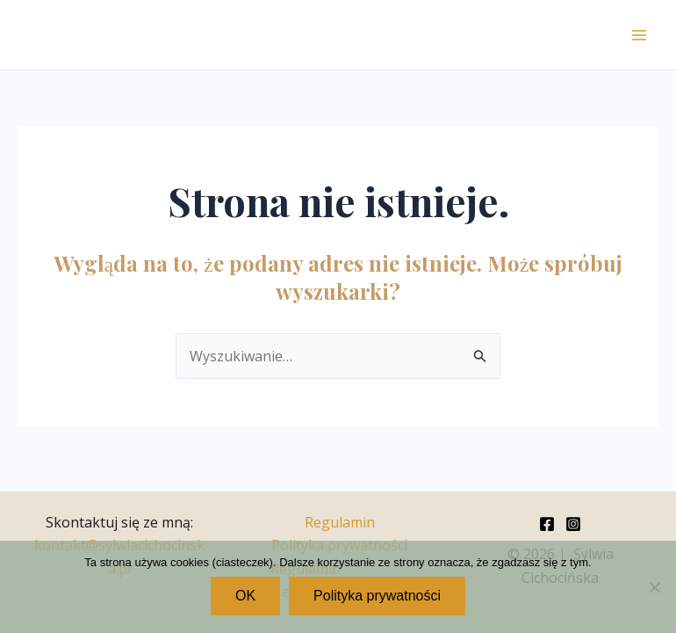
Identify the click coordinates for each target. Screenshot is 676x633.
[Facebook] (547, 524)
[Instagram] (573, 524)
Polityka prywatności (377, 595)
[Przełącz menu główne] (639, 35)
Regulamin (340, 522)
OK (245, 595)
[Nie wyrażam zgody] (654, 587)
